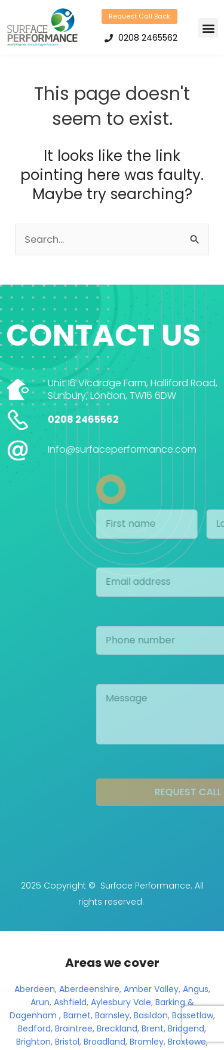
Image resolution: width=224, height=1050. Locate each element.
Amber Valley (151, 991)
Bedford (34, 1031)
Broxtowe (187, 1044)
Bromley (147, 1044)
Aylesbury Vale (121, 1005)
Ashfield (70, 1005)
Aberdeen (34, 991)
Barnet (77, 1018)
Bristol (67, 1044)
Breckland (117, 1031)
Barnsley (112, 1018)
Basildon (151, 1018)
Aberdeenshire (89, 991)
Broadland (104, 1044)
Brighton (33, 1044)
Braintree (74, 1031)
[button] (208, 28)
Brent (153, 1031)
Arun (40, 1005)
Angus (195, 991)
